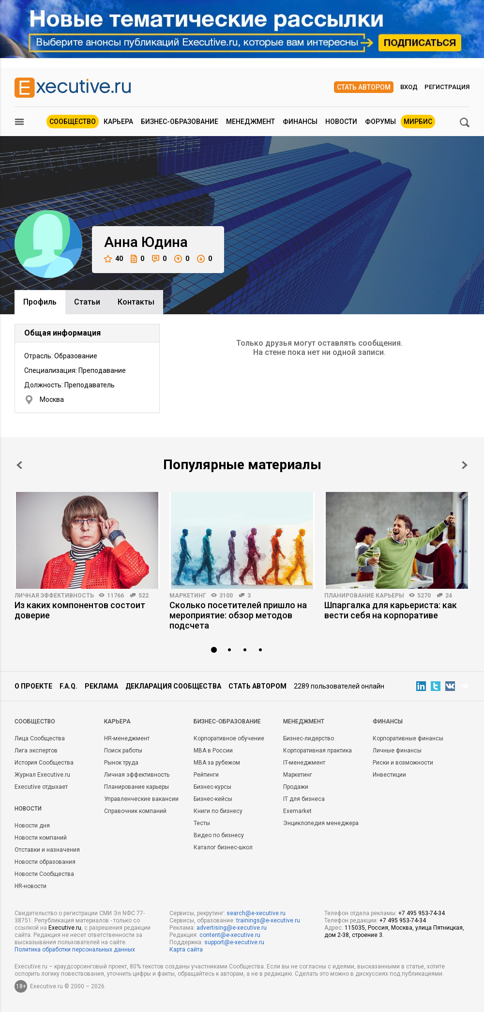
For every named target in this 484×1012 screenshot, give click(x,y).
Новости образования (45, 862)
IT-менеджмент (304, 762)
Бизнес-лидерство (308, 738)
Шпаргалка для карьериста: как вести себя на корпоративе (390, 610)
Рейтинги (206, 774)
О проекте (33, 686)
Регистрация (446, 87)
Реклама (101, 686)
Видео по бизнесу (219, 835)
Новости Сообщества (44, 874)
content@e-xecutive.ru (229, 935)
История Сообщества (44, 762)
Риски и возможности (403, 762)
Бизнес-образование (179, 121)
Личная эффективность (54, 595)
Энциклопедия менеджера (321, 823)
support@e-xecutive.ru (234, 942)
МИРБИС (418, 121)
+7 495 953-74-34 (421, 913)
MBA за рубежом (217, 762)
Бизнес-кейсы (213, 799)
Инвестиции (389, 774)
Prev (19, 465)
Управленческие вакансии (141, 799)
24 (448, 595)
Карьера (118, 121)
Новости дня (32, 825)
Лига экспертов (36, 750)
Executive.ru (64, 927)
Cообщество (35, 721)
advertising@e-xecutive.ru (232, 927)
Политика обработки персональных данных (75, 949)
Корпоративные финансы (408, 738)
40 (113, 258)
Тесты (202, 823)
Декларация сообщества (173, 686)
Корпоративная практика (317, 750)
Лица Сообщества (40, 738)
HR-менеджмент (127, 738)
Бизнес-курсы (212, 786)
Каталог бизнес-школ (223, 847)
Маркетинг (187, 595)
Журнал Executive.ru (42, 774)
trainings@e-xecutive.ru (268, 920)
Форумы (380, 121)
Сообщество (72, 121)
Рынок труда (121, 762)
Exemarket (297, 811)
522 (143, 595)
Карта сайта (186, 949)
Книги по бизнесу (218, 811)
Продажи (295, 786)
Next (464, 465)
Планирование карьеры (364, 595)
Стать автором (364, 87)
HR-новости (30, 886)
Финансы (300, 121)
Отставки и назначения (47, 849)
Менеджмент (250, 121)
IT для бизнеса (304, 799)
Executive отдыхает (41, 786)
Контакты (136, 302)
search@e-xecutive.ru (256, 913)
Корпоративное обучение (229, 738)
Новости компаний (41, 837)
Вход (409, 87)
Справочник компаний (135, 811)
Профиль (40, 302)
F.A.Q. (68, 686)
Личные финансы (397, 750)
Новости (341, 121)
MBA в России (213, 750)
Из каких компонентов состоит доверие (80, 610)
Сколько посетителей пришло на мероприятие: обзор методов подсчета (238, 615)
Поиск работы (123, 750)
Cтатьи (87, 302)
